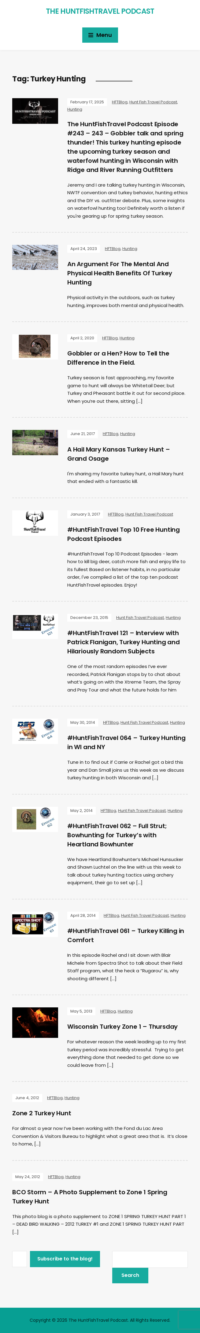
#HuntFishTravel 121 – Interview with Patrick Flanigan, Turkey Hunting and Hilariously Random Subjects (123, 642)
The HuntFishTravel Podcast (100, 11)
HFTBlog (120, 102)
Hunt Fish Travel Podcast (153, 102)
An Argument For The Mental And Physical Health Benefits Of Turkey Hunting (119, 273)
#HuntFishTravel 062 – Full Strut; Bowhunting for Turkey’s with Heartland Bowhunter (117, 835)
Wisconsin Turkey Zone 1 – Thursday (122, 1026)
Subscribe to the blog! (65, 1258)
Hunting (74, 109)
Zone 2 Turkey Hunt (41, 1113)
